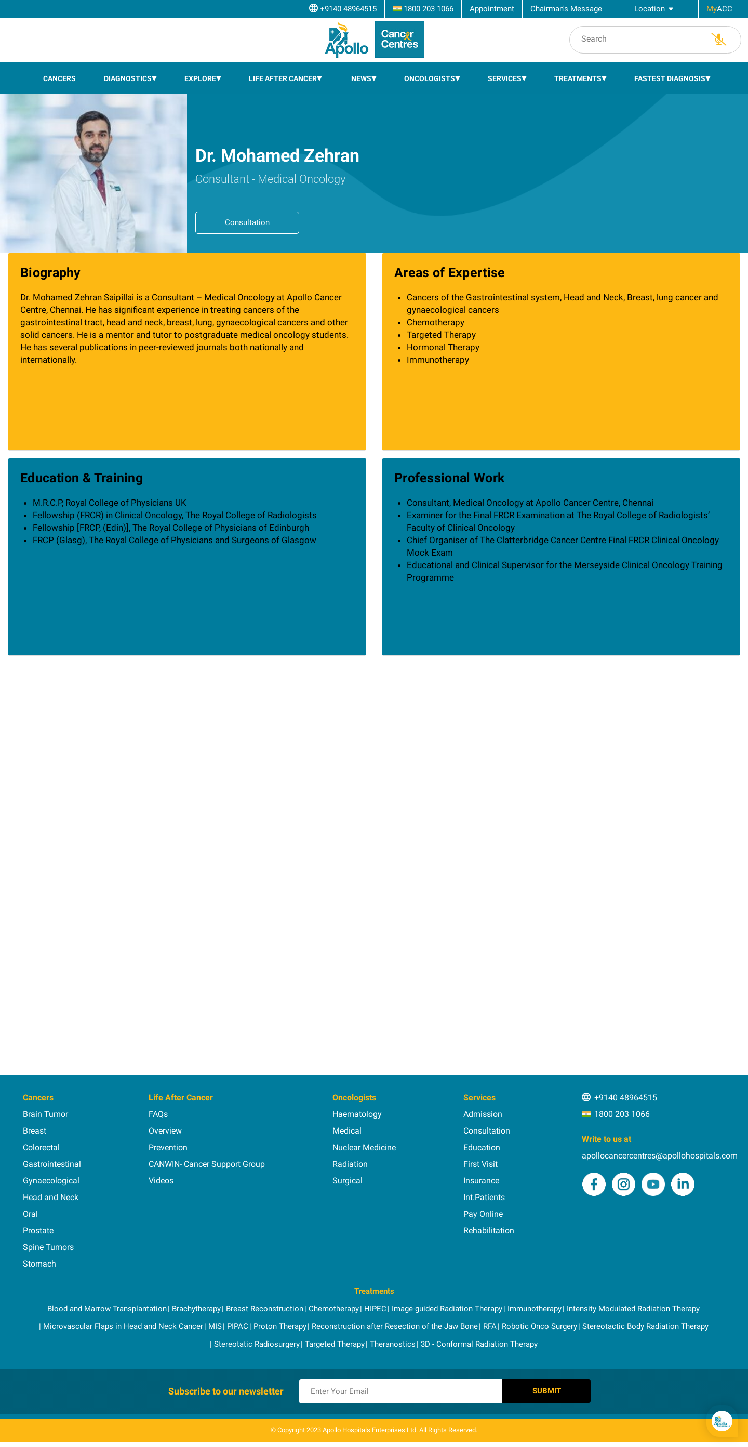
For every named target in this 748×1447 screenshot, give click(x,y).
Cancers (59, 78)
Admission (482, 1114)
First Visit (480, 1164)
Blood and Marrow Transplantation (107, 1308)
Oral (30, 1214)
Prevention (168, 1147)
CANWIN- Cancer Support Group (207, 1164)
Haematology (357, 1114)
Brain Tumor (45, 1114)
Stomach (39, 1264)
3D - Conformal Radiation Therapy (479, 1344)
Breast (34, 1131)
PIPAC (237, 1326)
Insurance (481, 1181)
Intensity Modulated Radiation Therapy (633, 1308)
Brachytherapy (196, 1308)
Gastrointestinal (52, 1164)
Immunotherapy (534, 1308)
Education (481, 1147)
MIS (215, 1326)
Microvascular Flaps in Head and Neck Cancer (123, 1326)
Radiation (350, 1164)
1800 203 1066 (622, 1114)
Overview (165, 1131)
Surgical (347, 1181)
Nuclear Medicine (364, 1147)
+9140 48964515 (625, 1097)
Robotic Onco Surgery (539, 1326)
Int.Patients (484, 1197)
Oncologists (429, 78)
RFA (490, 1326)
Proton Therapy (279, 1326)
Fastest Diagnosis (669, 78)
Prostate (38, 1230)
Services (505, 78)
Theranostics (393, 1344)
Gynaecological (51, 1181)
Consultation (247, 222)
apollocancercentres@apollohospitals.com (660, 1156)
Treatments (578, 78)
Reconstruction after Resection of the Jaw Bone (395, 1326)
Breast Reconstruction (264, 1308)
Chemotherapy (334, 1308)
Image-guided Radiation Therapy (447, 1308)
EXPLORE (200, 78)
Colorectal (41, 1147)
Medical (347, 1131)
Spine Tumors (48, 1247)
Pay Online (483, 1214)
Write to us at (606, 1139)
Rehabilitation (488, 1230)
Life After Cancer (283, 78)
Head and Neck (50, 1197)
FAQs (158, 1114)
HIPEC (375, 1308)
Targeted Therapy (335, 1344)
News (361, 78)
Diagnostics (128, 78)
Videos (161, 1181)
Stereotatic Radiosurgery (257, 1344)
